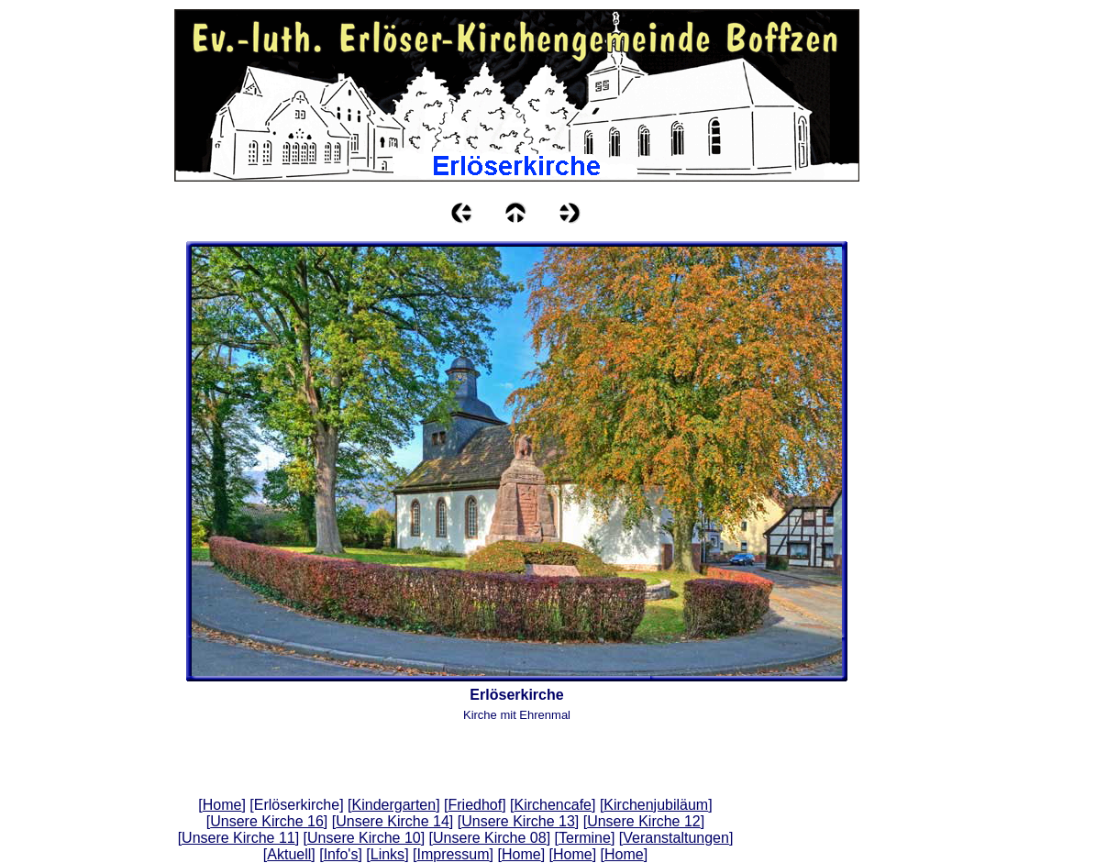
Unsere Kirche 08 (490, 838)
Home (222, 805)
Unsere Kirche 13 (518, 821)
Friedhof (475, 805)
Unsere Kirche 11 (238, 838)
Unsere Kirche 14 (392, 821)
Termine (585, 838)
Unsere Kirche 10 (364, 838)
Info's (341, 854)
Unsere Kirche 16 (267, 821)
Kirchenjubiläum (655, 805)
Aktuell (289, 854)
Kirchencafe (553, 805)
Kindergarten (394, 805)
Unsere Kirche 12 (644, 821)
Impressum (452, 854)
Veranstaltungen (676, 838)
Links (387, 854)
